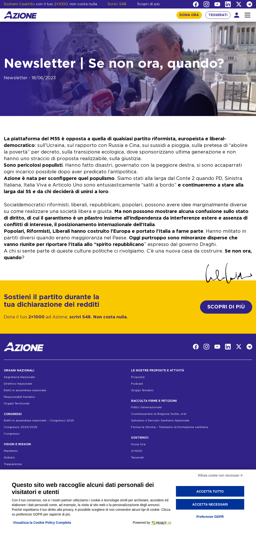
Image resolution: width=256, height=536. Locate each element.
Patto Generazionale (146, 407)
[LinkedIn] (228, 4)
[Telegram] (249, 4)
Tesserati (137, 457)
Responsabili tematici (19, 396)
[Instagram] (206, 4)
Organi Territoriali (16, 403)
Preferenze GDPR (210, 517)
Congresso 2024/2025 (20, 427)
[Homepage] (20, 15)
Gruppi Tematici (142, 390)
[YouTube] (217, 4)
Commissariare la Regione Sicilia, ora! (158, 413)
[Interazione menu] (247, 15)
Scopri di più (148, 4)
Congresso (12, 433)
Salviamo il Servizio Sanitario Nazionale (160, 420)
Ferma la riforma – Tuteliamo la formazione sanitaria (169, 427)
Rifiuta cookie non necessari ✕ (220, 475)
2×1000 (136, 450)
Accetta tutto (210, 491)
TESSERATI (218, 15)
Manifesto (11, 450)
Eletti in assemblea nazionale (25, 390)
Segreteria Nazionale (19, 377)
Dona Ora (138, 444)
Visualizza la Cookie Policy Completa (42, 522)
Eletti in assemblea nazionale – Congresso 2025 (39, 420)
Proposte (138, 377)
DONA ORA (189, 15)
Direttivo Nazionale (18, 383)
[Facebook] (196, 4)
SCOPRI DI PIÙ (226, 306)
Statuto (9, 457)
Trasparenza (13, 464)
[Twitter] (239, 4)
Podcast (137, 383)
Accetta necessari (210, 504)
